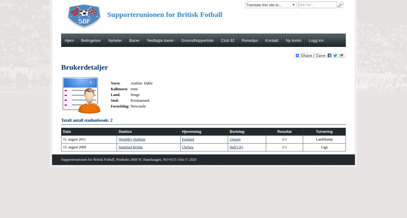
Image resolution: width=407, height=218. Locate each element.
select (294, 5)
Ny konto (293, 40)
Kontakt (272, 40)
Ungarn (235, 139)
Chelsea (188, 147)
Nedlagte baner (161, 40)
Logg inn (316, 40)
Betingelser (91, 40)
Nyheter (115, 40)
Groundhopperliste (197, 40)
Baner (134, 40)
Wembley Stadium (131, 139)
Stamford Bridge (130, 147)
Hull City (236, 147)
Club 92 (228, 40)
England (188, 139)
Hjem (69, 40)
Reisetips (250, 40)
